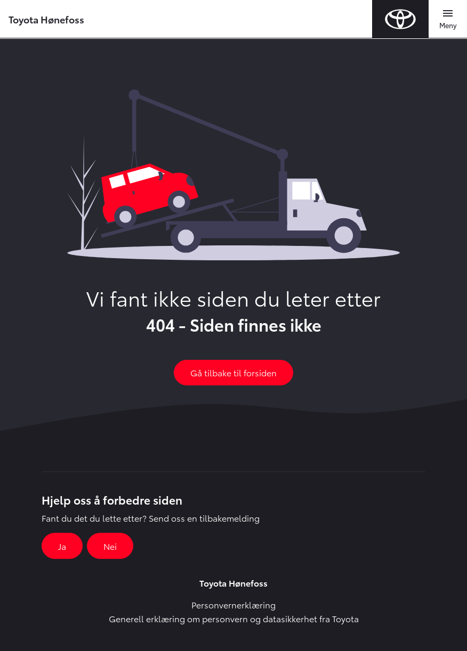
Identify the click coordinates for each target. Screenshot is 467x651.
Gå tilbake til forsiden (233, 372)
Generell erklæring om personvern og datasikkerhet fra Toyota (234, 618)
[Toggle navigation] (447, 19)
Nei (110, 546)
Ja (62, 546)
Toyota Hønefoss (46, 19)
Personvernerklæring (233, 604)
